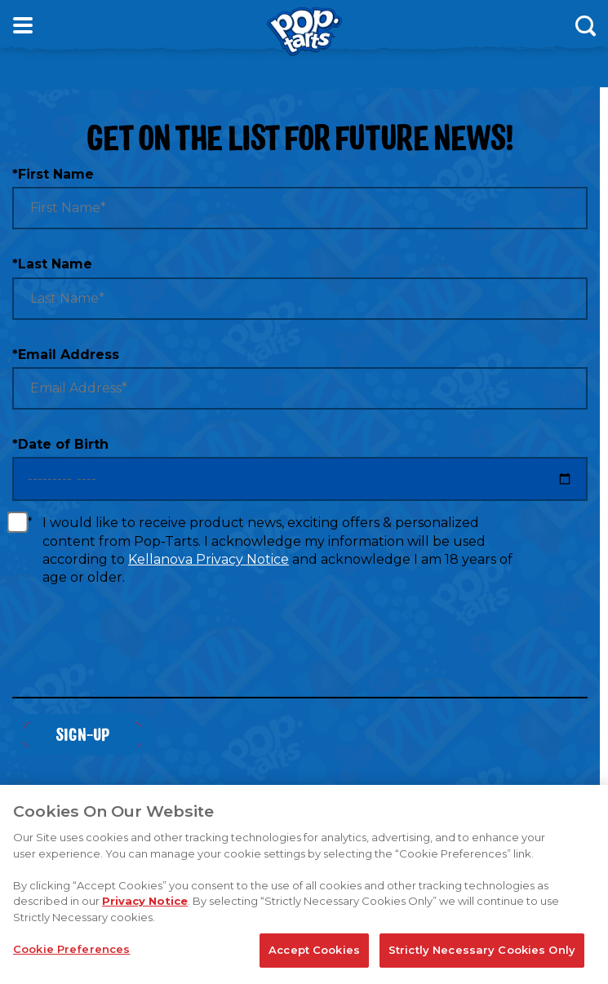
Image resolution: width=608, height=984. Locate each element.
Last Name (52, 264)
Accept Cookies (314, 950)
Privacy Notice (145, 901)
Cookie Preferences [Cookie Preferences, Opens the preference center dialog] (71, 949)
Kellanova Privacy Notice (208, 559)
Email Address (65, 354)
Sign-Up (82, 734)
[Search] (585, 25)
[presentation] (136, 652)
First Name (53, 174)
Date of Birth (60, 444)
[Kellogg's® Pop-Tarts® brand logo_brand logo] (304, 32)
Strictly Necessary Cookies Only (481, 950)
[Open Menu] (23, 25)
